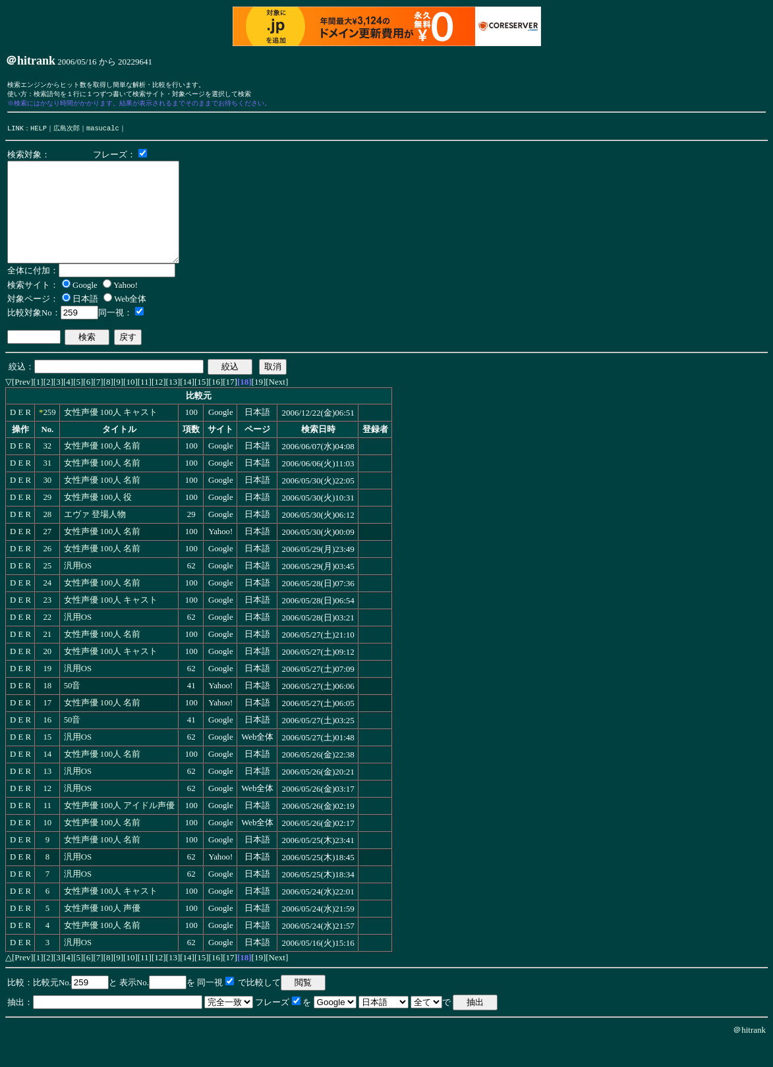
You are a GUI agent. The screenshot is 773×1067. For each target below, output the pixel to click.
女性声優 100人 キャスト (111, 436)
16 (47, 743)
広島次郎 (66, 131)
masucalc (102, 131)
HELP (38, 131)
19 (47, 692)
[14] (187, 405)
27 (47, 555)
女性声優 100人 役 (98, 521)
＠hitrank (749, 1053)
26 (47, 572)
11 (47, 829)
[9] (118, 405)
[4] (68, 405)
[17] (230, 405)
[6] (88, 405)
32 (47, 469)
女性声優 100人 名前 (102, 469)
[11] (145, 405)
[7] (98, 405)
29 (47, 521)
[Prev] (23, 405)
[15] (201, 405)
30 (47, 503)
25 (47, 589)
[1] (38, 405)
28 (47, 538)
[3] (58, 405)
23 (47, 623)
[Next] (277, 405)
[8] (108, 405)
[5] (78, 405)
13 (47, 795)
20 (47, 675)
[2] (48, 405)
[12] (159, 405)
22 (47, 640)
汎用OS (78, 589)
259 (49, 436)
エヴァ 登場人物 (95, 538)
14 (47, 777)
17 (47, 726)
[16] (216, 405)
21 (47, 658)
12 (47, 812)
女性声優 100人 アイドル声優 (119, 829)
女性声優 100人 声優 (102, 932)
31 (47, 486)
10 (47, 846)
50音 (72, 709)
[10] (130, 405)
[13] (173, 405)
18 (47, 709)
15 (47, 760)
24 (47, 606)
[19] (259, 405)
